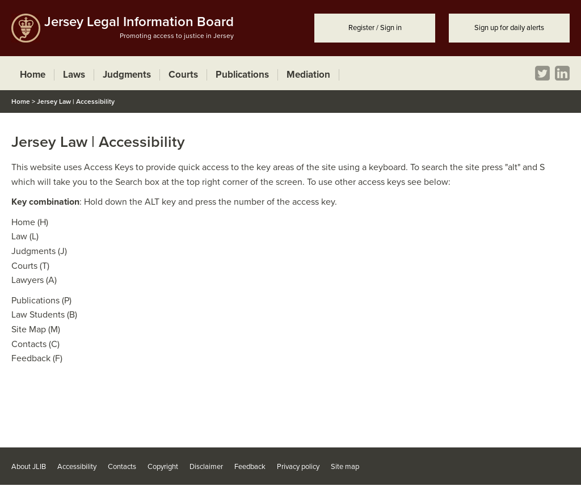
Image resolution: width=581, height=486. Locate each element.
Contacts (122, 466)
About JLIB (28, 466)
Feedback (250, 466)
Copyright (163, 466)
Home (20, 101)
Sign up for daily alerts (509, 27)
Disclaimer (206, 466)
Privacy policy (298, 466)
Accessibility (76, 466)
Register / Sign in (375, 27)
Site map (345, 466)
